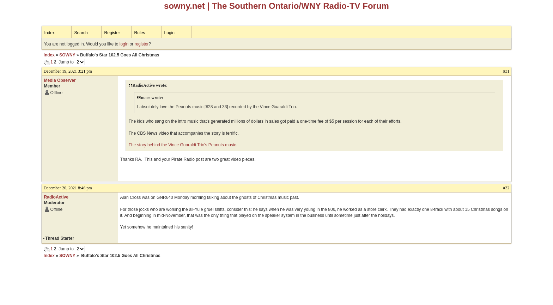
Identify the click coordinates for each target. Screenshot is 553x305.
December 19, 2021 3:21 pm (68, 71)
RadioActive (56, 197)
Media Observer (60, 80)
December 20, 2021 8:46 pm (68, 187)
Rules (139, 32)
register (141, 44)
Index (49, 32)
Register (112, 32)
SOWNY (67, 55)
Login (169, 32)
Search (81, 32)
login (124, 44)
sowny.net (184, 6)
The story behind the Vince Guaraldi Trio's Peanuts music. (183, 144)
